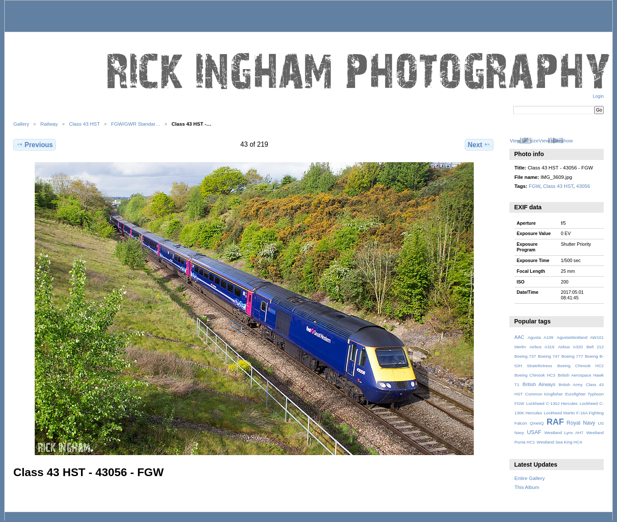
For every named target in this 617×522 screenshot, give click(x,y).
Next (479, 144)
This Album (527, 487)
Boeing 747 (549, 356)
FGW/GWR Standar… (135, 124)
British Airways (539, 384)
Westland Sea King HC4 (559, 442)
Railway (49, 124)
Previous (34, 144)
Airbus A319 (542, 346)
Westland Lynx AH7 (563, 432)
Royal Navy (580, 423)
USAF (534, 432)
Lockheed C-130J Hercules (552, 403)
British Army (571, 384)
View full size (524, 140)
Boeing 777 (572, 356)
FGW (534, 186)
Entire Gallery (530, 478)
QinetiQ (537, 423)
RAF (555, 421)
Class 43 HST (84, 124)
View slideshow (556, 140)
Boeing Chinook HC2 (580, 365)
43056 (583, 186)
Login (598, 96)
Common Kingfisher (544, 394)
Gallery (21, 124)
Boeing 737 (525, 356)
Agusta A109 (541, 337)
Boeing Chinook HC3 (535, 375)
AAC (519, 337)
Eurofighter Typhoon (584, 394)
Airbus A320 (570, 346)
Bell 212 (595, 346)
